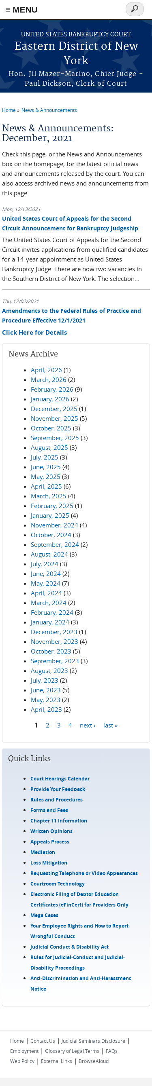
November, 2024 (54, 525)
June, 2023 (46, 690)
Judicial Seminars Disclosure (93, 1040)
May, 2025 (45, 476)
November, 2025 (54, 418)
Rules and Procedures (56, 799)
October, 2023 (51, 651)
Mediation (42, 852)
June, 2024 (46, 573)
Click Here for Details (34, 332)
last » (110, 725)
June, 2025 (46, 467)
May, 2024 (45, 583)
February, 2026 (52, 389)
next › (88, 725)
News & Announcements (49, 110)
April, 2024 (46, 593)
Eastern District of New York (76, 54)
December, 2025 (54, 409)
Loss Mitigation (48, 862)
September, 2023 (55, 661)
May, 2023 (45, 700)
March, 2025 (48, 496)
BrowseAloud (94, 1061)
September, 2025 (55, 438)
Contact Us (42, 1040)
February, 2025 (52, 506)
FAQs (112, 1051)
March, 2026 (48, 379)
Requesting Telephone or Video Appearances (84, 873)
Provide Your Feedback (57, 789)
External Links (56, 1061)
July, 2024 (44, 564)
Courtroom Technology (57, 883)
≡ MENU (21, 9)
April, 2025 (46, 486)
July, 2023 (44, 680)
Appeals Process (49, 841)
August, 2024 (49, 554)
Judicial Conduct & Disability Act (69, 946)
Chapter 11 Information (58, 820)
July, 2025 (44, 457)
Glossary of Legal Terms (72, 1051)
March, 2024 (48, 603)
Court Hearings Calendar (60, 778)
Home (9, 110)
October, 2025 (51, 428)
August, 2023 (49, 670)
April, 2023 (46, 709)
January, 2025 (50, 515)
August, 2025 (49, 447)
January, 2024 (50, 622)
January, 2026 (50, 399)
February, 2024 (52, 612)
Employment (24, 1051)
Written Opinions (51, 831)
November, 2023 (54, 641)
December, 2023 (54, 632)
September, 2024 (55, 544)
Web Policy (22, 1061)
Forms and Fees (49, 810)
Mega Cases (44, 915)
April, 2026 (46, 370)
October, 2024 (51, 535)
